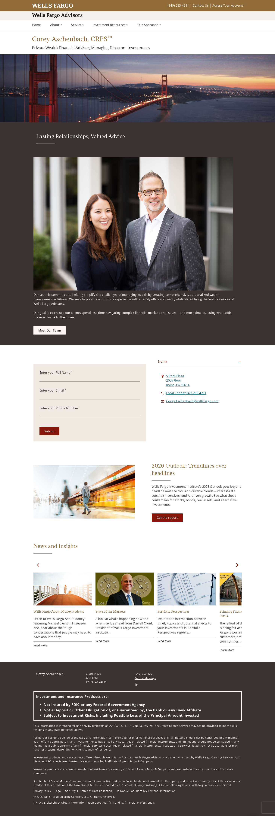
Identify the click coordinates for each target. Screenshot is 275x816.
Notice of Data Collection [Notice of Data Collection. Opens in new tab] (96, 791)
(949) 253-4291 (178, 5)
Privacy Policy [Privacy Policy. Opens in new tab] (42, 791)
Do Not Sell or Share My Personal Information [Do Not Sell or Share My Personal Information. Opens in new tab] (146, 791)
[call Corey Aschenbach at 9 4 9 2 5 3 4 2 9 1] (186, 393)
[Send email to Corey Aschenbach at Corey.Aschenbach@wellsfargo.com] (192, 401)
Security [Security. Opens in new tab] (70, 791)
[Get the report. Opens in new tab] (167, 517)
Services (77, 25)
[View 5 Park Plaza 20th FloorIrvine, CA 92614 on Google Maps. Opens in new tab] (177, 380)
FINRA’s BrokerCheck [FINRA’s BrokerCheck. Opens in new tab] (46, 802)
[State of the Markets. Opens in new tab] (124, 608)
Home (36, 25)
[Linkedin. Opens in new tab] (137, 684)
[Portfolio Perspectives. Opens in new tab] (187, 608)
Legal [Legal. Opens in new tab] (58, 791)
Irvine (162, 362)
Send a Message (145, 678)
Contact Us (201, 5)
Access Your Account (227, 5)
